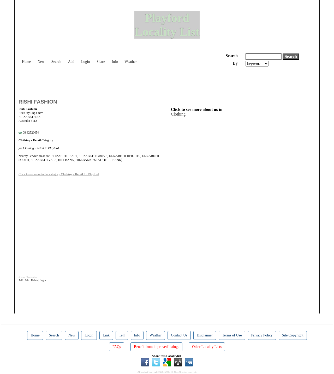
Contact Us (179, 335)
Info (115, 62)
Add (71, 62)
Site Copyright (292, 335)
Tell (122, 335)
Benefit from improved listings (156, 347)
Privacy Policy (262, 335)
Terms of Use (232, 335)
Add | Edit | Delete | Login (32, 280)
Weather (131, 62)
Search (56, 62)
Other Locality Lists (207, 347)
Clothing (178, 114)
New (41, 62)
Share (101, 62)
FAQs (116, 347)
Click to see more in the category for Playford (59, 174)
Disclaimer (205, 335)
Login (85, 62)
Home (26, 62)
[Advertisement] (113, 81)
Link (106, 335)
